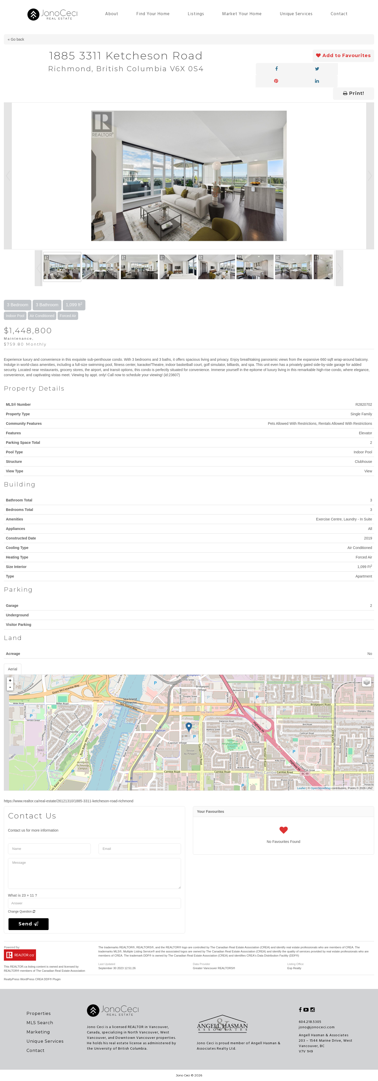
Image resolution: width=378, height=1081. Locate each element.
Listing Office (295, 964)
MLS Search (39, 1022)
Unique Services (296, 14)
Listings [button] (196, 14)
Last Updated (106, 964)
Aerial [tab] (12, 669)
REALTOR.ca (18, 966)
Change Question (21, 911)
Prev (8, 176)
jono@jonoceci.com (317, 1027)
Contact (339, 14)
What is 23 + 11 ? (22, 895)
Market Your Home (242, 14)
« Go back (16, 39)
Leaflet (301, 788)
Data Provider (201, 964)
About (111, 14)
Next (370, 176)
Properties (38, 1013)
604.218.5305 (310, 1022)
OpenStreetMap (321, 788)
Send (29, 924)
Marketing (38, 1032)
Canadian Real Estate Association (63, 970)
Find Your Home (153, 14)
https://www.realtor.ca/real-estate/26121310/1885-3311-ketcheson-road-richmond (68, 801)
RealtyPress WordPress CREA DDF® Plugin (32, 979)
